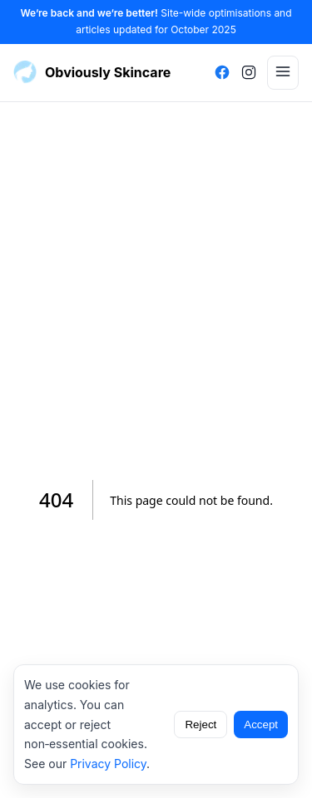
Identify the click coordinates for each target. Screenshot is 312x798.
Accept (261, 724)
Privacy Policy (108, 763)
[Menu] (283, 73)
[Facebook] (222, 72)
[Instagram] (248, 72)
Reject (200, 724)
